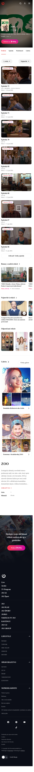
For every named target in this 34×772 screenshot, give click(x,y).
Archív (3, 586)
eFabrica (23, 750)
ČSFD (13, 30)
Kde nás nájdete (5, 703)
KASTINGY (5, 621)
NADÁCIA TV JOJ (8, 618)
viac (8, 36)
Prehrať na (10, 41)
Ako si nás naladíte (6, 699)
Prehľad (3, 50)
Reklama (3, 696)
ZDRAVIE (4, 651)
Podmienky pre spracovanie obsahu (9, 734)
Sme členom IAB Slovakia (7, 742)
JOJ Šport (5, 596)
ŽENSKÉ (4, 641)
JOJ (2, 604)
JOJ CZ (4, 625)
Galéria (28, 50)
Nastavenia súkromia (6, 739)
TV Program (6, 589)
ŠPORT (3, 674)
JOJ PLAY (5, 607)
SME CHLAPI (5, 648)
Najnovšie (25, 61)
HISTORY (4, 654)
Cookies (3, 737)
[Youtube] (24, 722)
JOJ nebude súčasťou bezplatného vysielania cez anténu (16, 710)
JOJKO (4, 614)
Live (3, 582)
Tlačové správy (5, 693)
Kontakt (3, 744)
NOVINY (4, 667)
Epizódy (11, 50)
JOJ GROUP (6, 628)
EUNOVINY (4, 680)
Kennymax (10, 750)
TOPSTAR (4, 644)
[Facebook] (8, 722)
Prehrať (16, 547)
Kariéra (3, 706)
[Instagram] (16, 722)
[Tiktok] (16, 727)
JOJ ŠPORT (5, 611)
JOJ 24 (4, 593)
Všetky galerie (24, 362)
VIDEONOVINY (6, 677)
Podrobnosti (19, 50)
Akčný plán (4, 713)
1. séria (7, 61)
